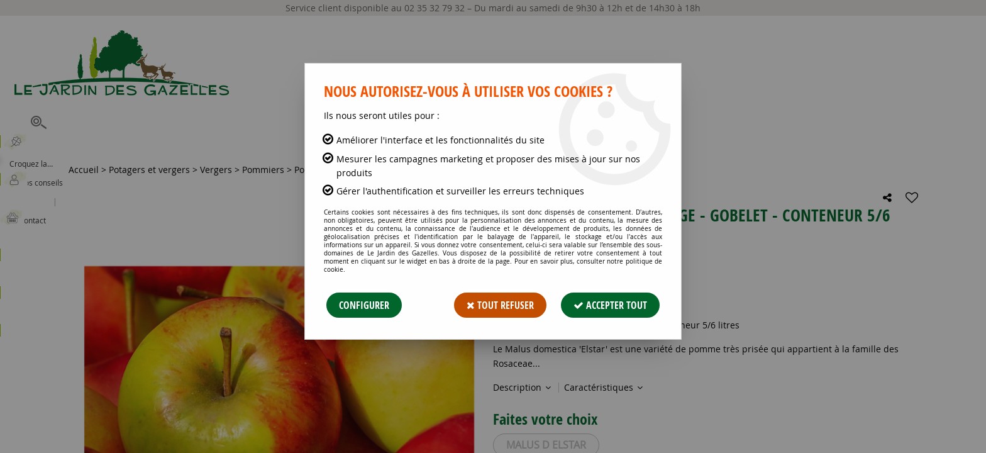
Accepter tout (610, 305)
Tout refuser (500, 305)
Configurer (364, 305)
